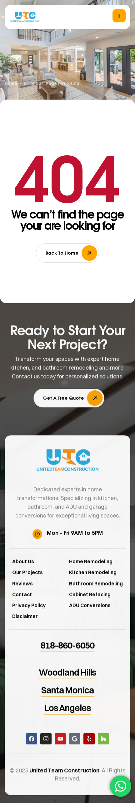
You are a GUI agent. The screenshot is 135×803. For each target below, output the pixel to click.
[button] (78, 398)
